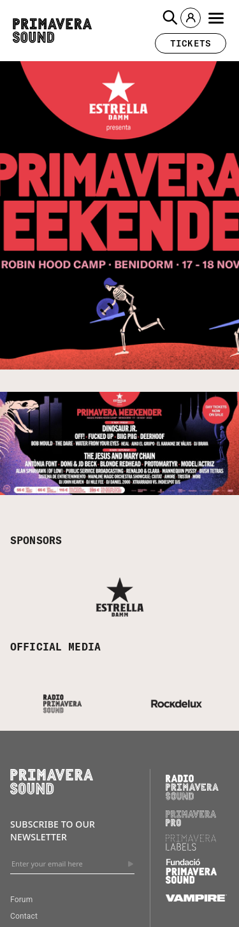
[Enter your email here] (72, 864)
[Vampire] (196, 898)
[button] (170, 18)
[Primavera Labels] (191, 847)
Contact (24, 916)
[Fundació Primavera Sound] (191, 880)
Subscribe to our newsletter (52, 830)
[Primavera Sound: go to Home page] (52, 31)
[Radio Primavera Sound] (192, 787)
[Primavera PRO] (191, 823)
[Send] (130, 864)
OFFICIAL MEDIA (55, 646)
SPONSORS (36, 540)
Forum (21, 899)
